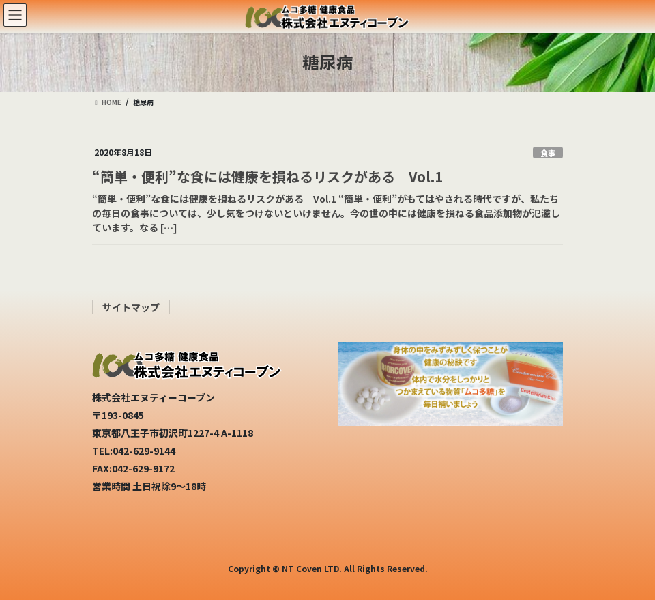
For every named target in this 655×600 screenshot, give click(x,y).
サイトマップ (131, 307)
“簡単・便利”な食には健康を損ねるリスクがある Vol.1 (267, 176)
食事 (547, 152)
